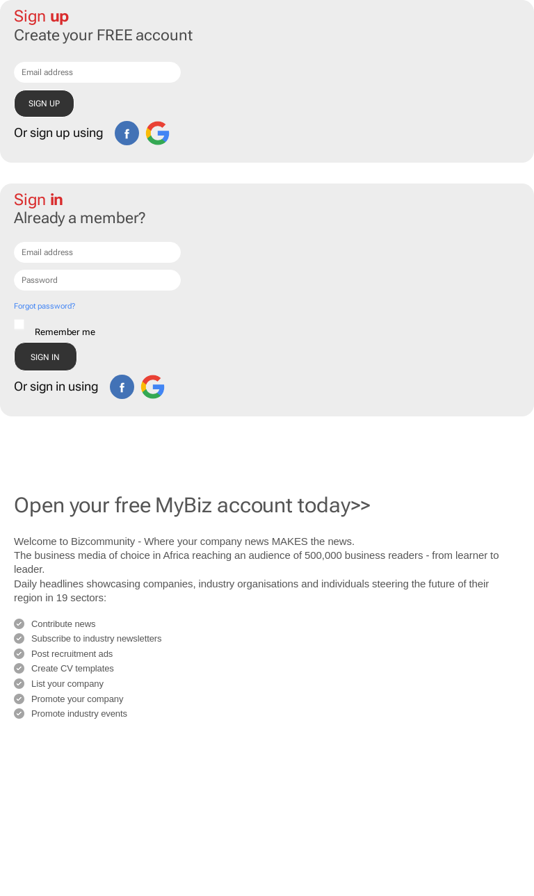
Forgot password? (44, 306)
